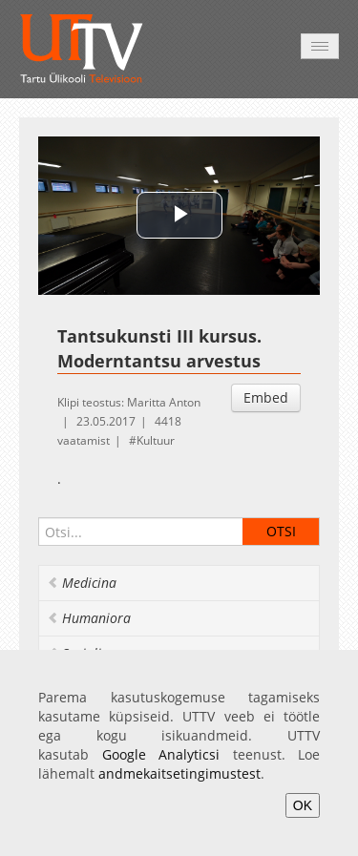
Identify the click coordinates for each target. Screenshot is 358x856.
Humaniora (89, 618)
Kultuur (156, 440)
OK (302, 805)
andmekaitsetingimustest (179, 773)
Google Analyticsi (161, 754)
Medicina (81, 583)
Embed (265, 397)
